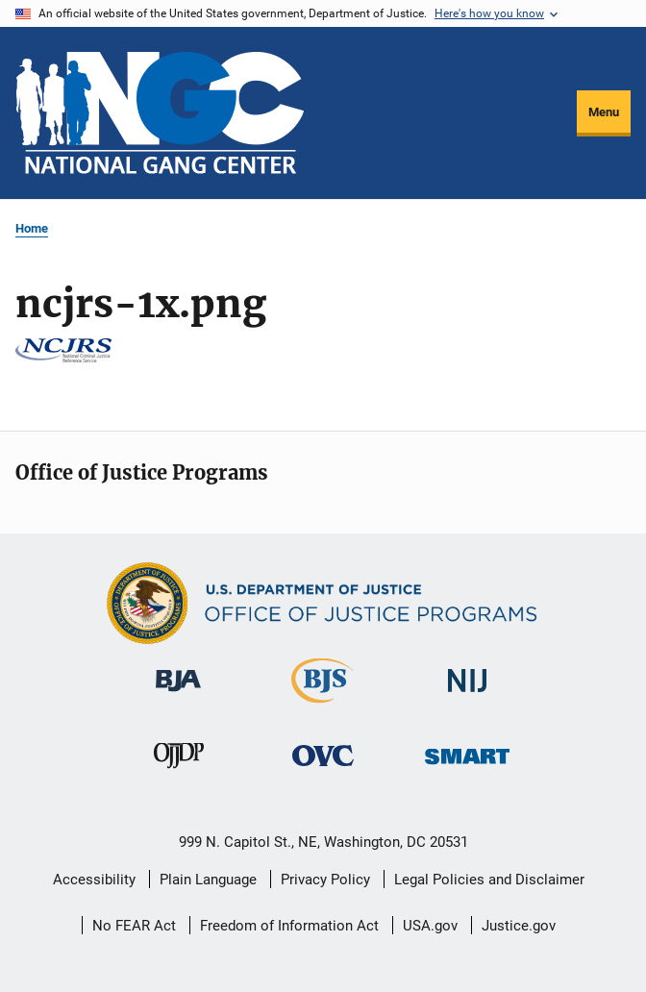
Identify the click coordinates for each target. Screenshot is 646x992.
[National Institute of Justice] (467, 695)
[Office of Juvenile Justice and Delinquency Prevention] (179, 772)
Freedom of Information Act (289, 925)
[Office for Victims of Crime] (323, 769)
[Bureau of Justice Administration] (178, 695)
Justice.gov (519, 925)
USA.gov (430, 925)
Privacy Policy (325, 879)
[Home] (159, 113)
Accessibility (94, 879)
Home (31, 228)
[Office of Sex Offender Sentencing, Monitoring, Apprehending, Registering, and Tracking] (467, 768)
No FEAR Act (134, 925)
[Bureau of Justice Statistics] (322, 706)
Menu (603, 112)
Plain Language (208, 879)
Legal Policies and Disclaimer (489, 879)
